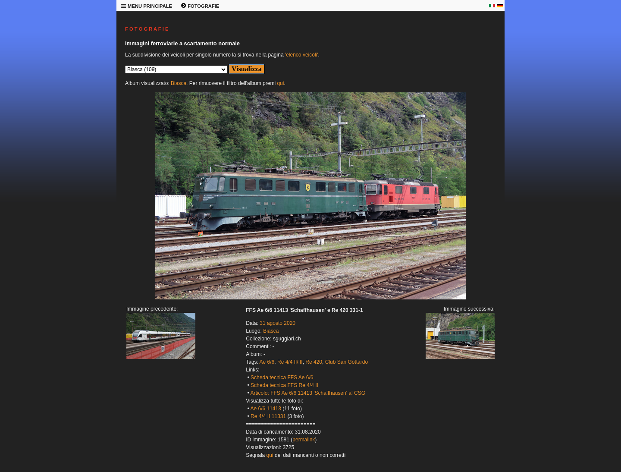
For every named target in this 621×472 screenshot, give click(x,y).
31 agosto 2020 (277, 323)
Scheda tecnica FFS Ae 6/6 (282, 377)
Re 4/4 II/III (290, 362)
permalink (303, 440)
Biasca (178, 83)
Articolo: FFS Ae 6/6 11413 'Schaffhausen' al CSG (307, 393)
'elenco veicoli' (301, 55)
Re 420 (313, 362)
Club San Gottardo (346, 362)
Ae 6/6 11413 (265, 409)
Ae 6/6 (267, 362)
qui (280, 83)
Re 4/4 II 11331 (268, 416)
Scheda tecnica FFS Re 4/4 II (284, 385)
